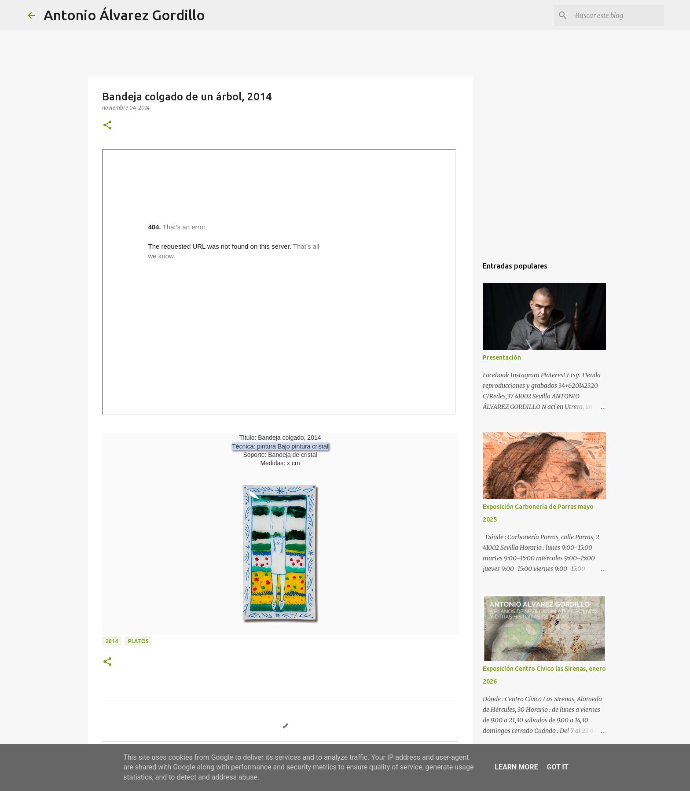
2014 (112, 641)
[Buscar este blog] (618, 15)
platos (138, 641)
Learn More (516, 767)
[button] (107, 126)
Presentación (502, 357)
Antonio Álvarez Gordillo (124, 15)
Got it (557, 767)
